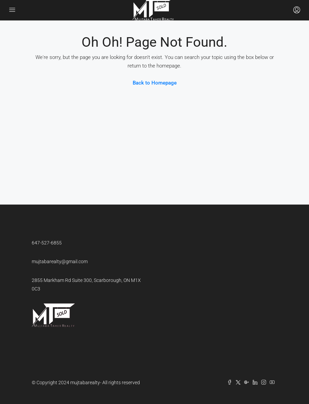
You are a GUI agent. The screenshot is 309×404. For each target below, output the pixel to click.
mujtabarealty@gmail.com (60, 261)
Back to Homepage (155, 83)
